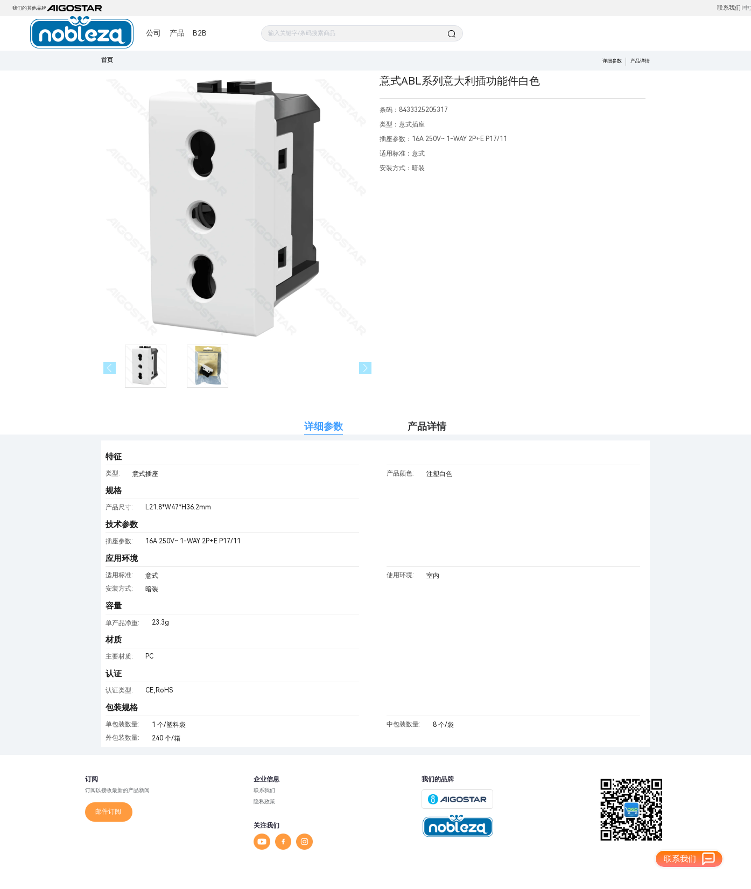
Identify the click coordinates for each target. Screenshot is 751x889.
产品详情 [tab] (427, 426)
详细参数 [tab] (323, 426)
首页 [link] (107, 60)
